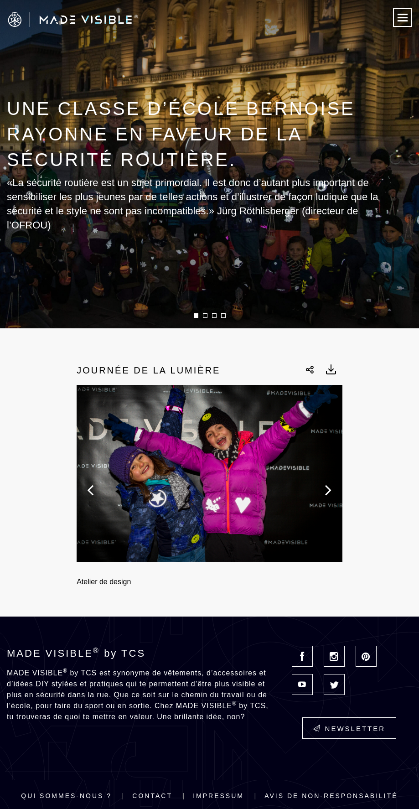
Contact (152, 795)
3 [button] (214, 315)
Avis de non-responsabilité (331, 795)
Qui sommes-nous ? (66, 795)
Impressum (218, 795)
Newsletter (349, 728)
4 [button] (223, 315)
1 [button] (196, 315)
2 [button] (205, 315)
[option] (209, 164)
